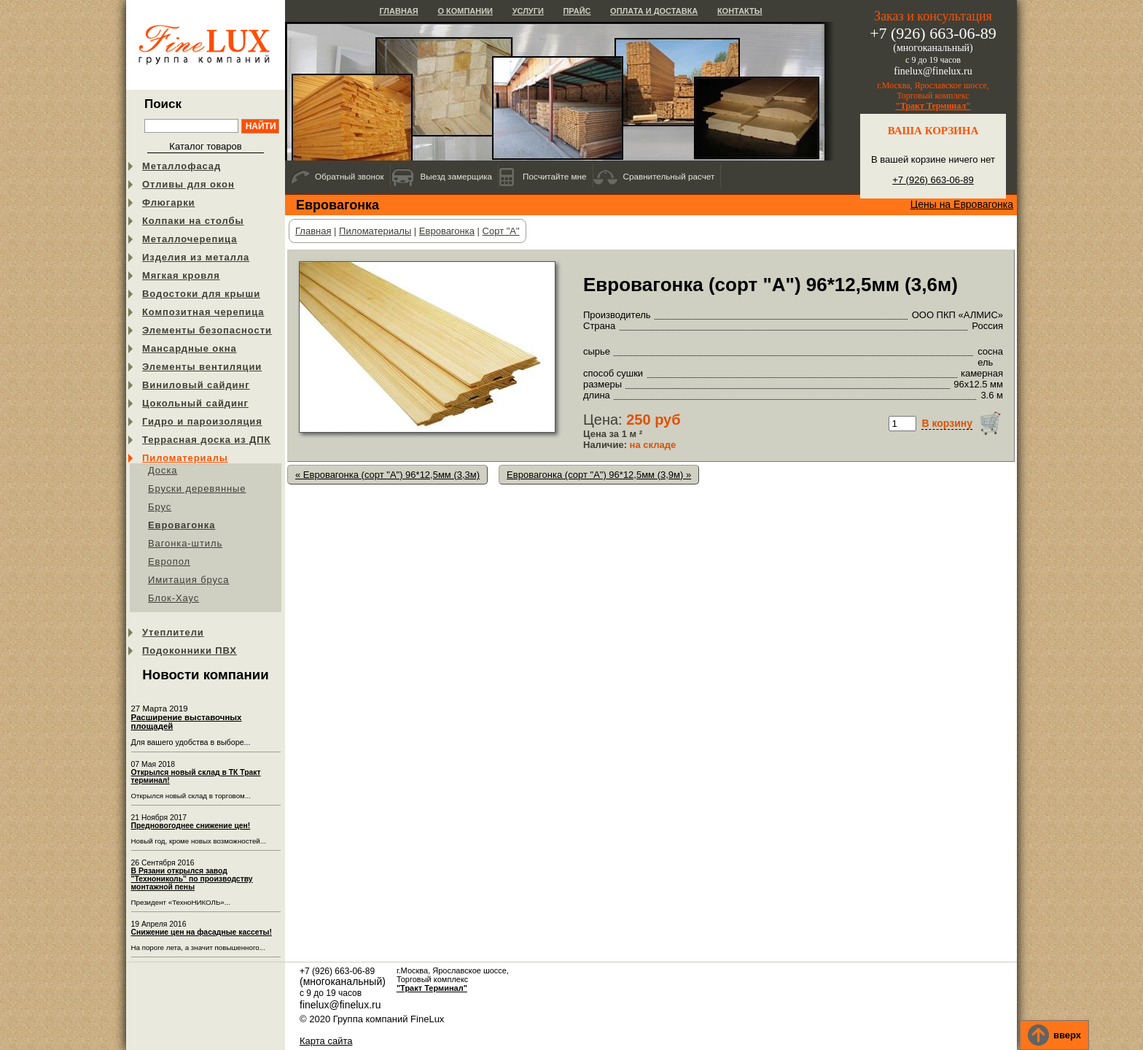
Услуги (528, 11)
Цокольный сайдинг (195, 403)
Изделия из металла (195, 257)
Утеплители (173, 632)
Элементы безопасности (207, 330)
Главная (398, 11)
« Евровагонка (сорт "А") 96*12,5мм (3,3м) (387, 474)
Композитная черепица (203, 311)
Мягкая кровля (181, 275)
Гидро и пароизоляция (202, 421)
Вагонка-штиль (185, 543)
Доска (162, 470)
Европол (169, 561)
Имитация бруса (188, 579)
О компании (465, 11)
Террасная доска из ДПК (206, 439)
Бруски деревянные (197, 488)
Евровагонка (181, 525)
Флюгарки (168, 202)
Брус (159, 506)
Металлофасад (181, 166)
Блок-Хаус (173, 597)
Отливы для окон (188, 184)
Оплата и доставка (654, 11)
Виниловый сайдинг (196, 384)
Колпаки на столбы (192, 220)
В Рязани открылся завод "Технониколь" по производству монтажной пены (192, 879)
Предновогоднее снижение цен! (191, 826)
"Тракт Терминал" (933, 106)
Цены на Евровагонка (961, 204)
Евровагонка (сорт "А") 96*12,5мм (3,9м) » (599, 474)
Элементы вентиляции (202, 366)
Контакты (739, 11)
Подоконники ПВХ (189, 650)
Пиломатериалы (185, 457)
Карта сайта (326, 1040)
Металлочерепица (189, 238)
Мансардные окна (189, 348)
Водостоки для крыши (201, 293)
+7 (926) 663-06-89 (933, 179)
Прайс (576, 11)
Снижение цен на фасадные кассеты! (201, 932)
